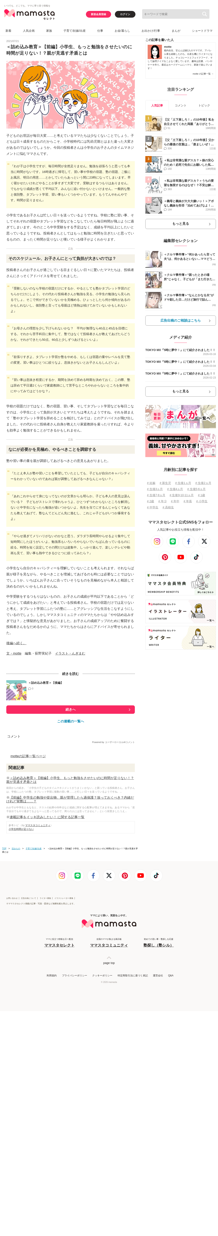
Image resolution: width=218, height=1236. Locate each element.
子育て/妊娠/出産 (74, 30)
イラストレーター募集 (63, 1090)
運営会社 (158, 1166)
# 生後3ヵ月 (155, 489)
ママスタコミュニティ (37, 990)
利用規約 (52, 1166)
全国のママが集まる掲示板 (109, 1134)
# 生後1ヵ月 (183, 483)
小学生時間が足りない (21, 994)
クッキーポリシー (102, 1166)
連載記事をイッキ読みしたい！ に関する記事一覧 (47, 982)
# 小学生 (201, 501)
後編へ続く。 (16, 755)
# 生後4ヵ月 (175, 489)
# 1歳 (201, 495)
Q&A (170, 1166)
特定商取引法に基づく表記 (133, 1166)
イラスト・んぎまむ (70, 766)
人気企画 (29, 30)
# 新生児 (165, 483)
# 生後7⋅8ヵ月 (156, 495)
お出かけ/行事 (151, 30)
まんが (176, 30)
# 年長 (188, 501)
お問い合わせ (12, 1090)
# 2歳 (150, 501)
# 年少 (162, 501)
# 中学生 (152, 507)
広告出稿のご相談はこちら (180, 320)
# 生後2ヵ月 (203, 483)
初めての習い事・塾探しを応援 (158, 1134)
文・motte (13, 766)
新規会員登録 (98, 14)
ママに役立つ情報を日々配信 (59, 1134)
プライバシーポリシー (74, 1166)
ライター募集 (45, 1090)
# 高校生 (168, 507)
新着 (8, 30)
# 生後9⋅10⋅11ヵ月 (182, 495)
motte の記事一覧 (203, 73)
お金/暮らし (122, 30)
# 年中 (175, 501)
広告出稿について (28, 1090)
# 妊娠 (151, 483)
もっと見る (180, 223)
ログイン (125, 14)
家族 (49, 30)
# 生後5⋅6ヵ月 (196, 489)
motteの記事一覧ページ (28, 921)
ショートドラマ (202, 30)
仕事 (100, 30)
